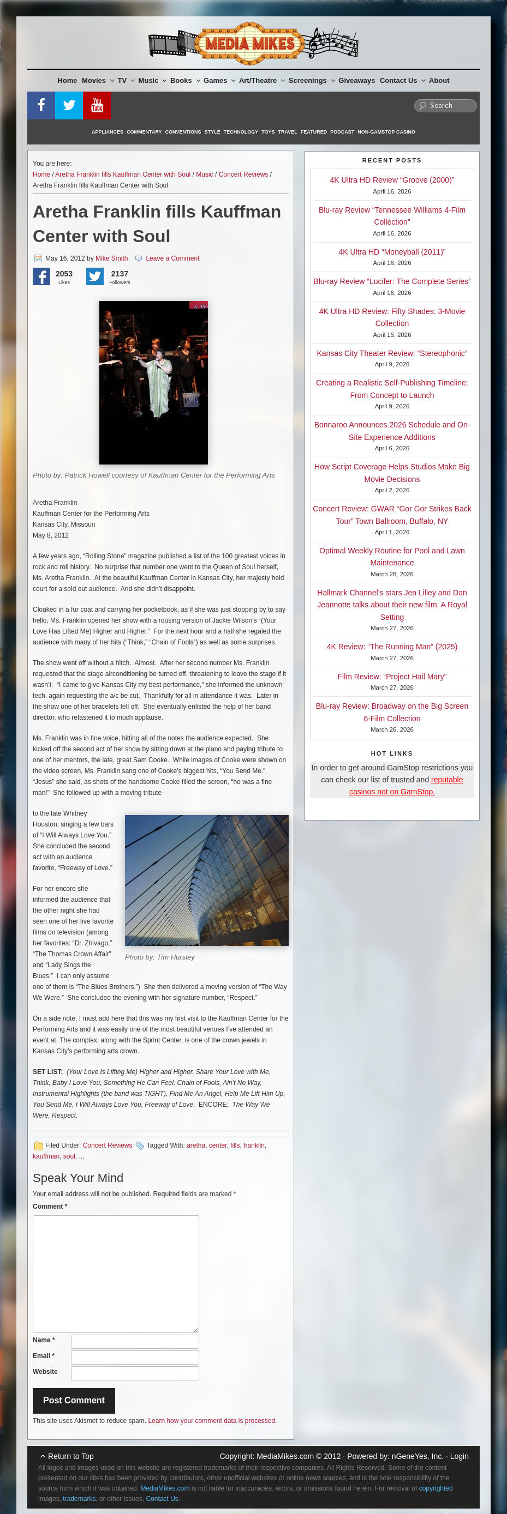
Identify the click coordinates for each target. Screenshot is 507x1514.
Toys (268, 132)
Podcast (342, 132)
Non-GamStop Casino (386, 132)
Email (44, 1356)
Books (185, 80)
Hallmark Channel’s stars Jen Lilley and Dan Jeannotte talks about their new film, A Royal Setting (392, 605)
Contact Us (403, 80)
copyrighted (436, 1488)
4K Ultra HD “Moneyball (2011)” (391, 252)
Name (44, 1340)
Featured (314, 132)
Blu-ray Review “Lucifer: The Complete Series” (391, 281)
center (218, 1145)
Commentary (144, 132)
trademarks (79, 1499)
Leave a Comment (172, 258)
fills (235, 1145)
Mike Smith (112, 258)
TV (126, 80)
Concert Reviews (244, 174)
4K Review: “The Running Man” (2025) (392, 646)
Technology (241, 132)
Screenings (312, 80)
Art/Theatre (262, 80)
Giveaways (356, 80)
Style (212, 132)
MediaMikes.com (285, 1456)
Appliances (107, 132)
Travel (287, 132)
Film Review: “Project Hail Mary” (392, 676)
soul (69, 1156)
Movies (98, 80)
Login (459, 1456)
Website (45, 1372)
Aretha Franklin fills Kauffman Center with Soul (122, 174)
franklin (254, 1145)
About (439, 80)
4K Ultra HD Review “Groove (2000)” (392, 180)
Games (219, 80)
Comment (50, 1206)
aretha (196, 1145)
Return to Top (71, 1456)
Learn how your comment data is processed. (212, 1421)
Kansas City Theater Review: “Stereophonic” (392, 353)
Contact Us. (163, 1499)
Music (153, 80)
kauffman (46, 1156)
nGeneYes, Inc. (418, 1456)
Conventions (183, 132)
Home (67, 80)
